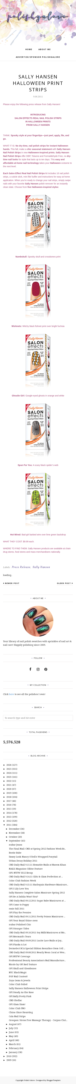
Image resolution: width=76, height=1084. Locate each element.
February (14, 1048)
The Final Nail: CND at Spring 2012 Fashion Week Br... (37, 848)
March (12, 1044)
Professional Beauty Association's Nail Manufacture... (37, 960)
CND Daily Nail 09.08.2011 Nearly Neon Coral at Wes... (37, 952)
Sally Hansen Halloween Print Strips (28, 988)
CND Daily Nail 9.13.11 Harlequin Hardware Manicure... (38, 884)
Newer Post (12, 583)
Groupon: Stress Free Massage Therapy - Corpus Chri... (38, 1020)
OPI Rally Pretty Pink (20, 996)
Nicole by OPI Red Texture (23, 964)
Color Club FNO (17, 1008)
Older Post (64, 583)
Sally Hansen (41, 567)
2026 (8, 764)
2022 (8, 780)
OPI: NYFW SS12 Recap (21, 872)
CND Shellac (15, 1000)
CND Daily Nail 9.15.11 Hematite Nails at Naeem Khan (37, 864)
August (13, 1024)
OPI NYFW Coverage (19, 956)
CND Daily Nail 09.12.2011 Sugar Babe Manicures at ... (37, 900)
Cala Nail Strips (17, 1016)
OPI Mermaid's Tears (20, 936)
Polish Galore (29, 1080)
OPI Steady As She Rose (21, 992)
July (11, 1028)
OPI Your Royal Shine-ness (23, 920)
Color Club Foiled (18, 984)
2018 (8, 796)
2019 (8, 792)
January (13, 1052)
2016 (8, 804)
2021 (8, 784)
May (11, 1036)
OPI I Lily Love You (19, 888)
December (14, 828)
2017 (8, 800)
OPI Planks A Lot (17, 944)
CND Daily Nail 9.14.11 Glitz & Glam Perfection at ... (36, 876)
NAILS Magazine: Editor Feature (26, 868)
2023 (8, 776)
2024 (8, 772)
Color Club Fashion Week (22, 880)
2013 (8, 816)
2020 (8, 788)
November (14, 832)
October (13, 836)
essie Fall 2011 (16, 908)
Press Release (21, 567)
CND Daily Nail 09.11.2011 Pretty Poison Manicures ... (37, 916)
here (11, 694)
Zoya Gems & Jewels (19, 980)
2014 (8, 812)
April (11, 1040)
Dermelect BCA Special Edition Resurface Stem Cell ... (37, 948)
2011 (8, 824)
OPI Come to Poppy (19, 904)
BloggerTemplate (54, 1080)
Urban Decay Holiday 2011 (23, 860)
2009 (8, 1060)
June (11, 1032)
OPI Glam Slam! (17, 1004)
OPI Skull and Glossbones (22, 968)
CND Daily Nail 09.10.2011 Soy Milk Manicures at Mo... (37, 932)
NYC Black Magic (18, 972)
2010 (8, 1056)
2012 (8, 820)
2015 (8, 808)
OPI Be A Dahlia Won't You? (23, 896)
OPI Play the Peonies (20, 912)
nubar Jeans (15, 844)
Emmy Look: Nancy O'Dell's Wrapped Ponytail (33, 856)
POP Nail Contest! (18, 976)
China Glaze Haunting (21, 1012)
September (14, 840)
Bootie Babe (15, 852)
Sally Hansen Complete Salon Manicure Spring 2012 (37, 892)
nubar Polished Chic (20, 924)
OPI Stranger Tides (19, 928)
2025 (8, 768)
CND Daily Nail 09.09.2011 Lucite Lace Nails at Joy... (36, 940)
